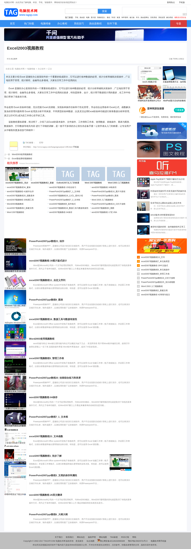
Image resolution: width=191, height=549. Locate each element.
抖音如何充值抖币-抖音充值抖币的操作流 (168, 191)
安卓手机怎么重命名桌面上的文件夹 (165, 203)
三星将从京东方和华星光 (15, 288)
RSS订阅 (125, 537)
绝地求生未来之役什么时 (15, 391)
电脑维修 (31, 69)
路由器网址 (145, 17)
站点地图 (90, 541)
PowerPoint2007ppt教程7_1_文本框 (64, 191)
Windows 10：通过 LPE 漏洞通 (15, 374)
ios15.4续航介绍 (149, 82)
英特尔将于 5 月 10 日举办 (15, 271)
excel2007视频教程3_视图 (103, 208)
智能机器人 (101, 17)
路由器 (82, 17)
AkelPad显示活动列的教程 (174, 101)
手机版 (182, 2)
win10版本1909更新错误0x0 (162, 215)
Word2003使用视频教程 (22, 154)
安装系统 (153, 17)
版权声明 (92, 537)
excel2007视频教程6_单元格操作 (155, 270)
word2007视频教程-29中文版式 (154, 265)
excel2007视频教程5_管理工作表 (155, 274)
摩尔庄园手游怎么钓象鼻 (15, 426)
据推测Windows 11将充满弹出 (15, 357)
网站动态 (81, 537)
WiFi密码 (125, 17)
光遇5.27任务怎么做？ (15, 408)
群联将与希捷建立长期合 (15, 254)
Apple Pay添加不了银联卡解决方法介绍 (167, 179)
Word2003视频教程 (15, 204)
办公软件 (14, 59)
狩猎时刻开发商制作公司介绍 (149, 101)
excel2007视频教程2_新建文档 (42, 183)
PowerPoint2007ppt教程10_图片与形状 (108, 191)
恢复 (118, 17)
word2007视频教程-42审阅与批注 (155, 294)
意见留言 (79, 541)
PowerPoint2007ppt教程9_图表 (105, 195)
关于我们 (59, 537)
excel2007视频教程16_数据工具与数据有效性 (68, 208)
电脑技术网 (19, 69)
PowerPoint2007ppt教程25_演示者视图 (158, 282)
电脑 (87, 17)
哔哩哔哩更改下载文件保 (15, 494)
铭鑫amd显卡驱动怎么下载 (15, 460)
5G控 (113, 17)
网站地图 (103, 537)
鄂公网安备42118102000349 (111, 541)
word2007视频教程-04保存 (60, 212)
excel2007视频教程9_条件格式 (62, 204)
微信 (108, 17)
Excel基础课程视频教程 (22, 158)
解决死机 (169, 17)
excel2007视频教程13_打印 (153, 257)
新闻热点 (171, 2)
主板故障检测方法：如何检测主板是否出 (174, 82)
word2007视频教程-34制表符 (104, 187)
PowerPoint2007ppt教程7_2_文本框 (64, 200)
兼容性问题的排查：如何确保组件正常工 (167, 227)
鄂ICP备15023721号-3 (138, 541)
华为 (137, 17)
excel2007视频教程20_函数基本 (20, 195)
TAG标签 (114, 537)
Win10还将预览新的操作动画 (15, 340)
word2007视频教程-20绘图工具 (20, 200)
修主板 (132, 17)
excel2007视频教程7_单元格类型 (155, 261)
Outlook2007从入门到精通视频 (67, 183)
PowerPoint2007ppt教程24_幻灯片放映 (108, 204)
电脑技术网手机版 (158, 541)
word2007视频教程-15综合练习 (62, 187)
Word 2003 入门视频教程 (119, 183)
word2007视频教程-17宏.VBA (104, 212)
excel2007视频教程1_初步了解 (17, 183)
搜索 (104, 11)
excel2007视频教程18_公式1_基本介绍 (66, 195)
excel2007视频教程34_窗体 (19, 187)
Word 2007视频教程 (93, 183)
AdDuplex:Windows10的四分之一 (15, 323)
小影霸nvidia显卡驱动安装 (15, 443)
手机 (76, 17)
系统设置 (161, 17)
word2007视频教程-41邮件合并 (20, 191)
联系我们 (70, 537)
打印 (41, 143)
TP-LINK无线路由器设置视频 (15, 477)
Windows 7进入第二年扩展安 (15, 305)
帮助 (134, 537)
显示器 (93, 17)
